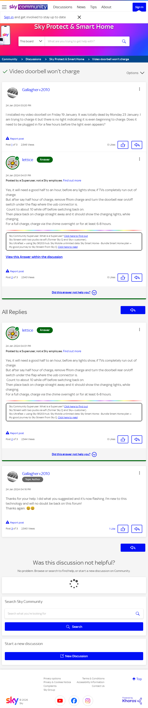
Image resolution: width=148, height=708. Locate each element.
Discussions (62, 7)
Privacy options (52, 678)
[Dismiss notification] (79, 17)
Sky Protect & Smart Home (74, 26)
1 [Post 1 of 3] (11, 144)
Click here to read (68, 246)
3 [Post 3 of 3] (12, 528)
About (106, 7)
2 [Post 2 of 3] (12, 277)
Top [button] (139, 679)
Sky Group (49, 689)
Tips (93, 7)
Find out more (72, 180)
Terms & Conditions (93, 678)
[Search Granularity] (31, 41)
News (81, 7)
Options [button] (132, 73)
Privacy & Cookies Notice (57, 682)
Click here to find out (76, 236)
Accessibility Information (90, 682)
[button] (139, 89)
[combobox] (83, 41)
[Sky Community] (28, 7)
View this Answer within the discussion (34, 257)
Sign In (139, 7)
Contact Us (98, 686)
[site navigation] (4, 7)
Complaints (50, 686)
